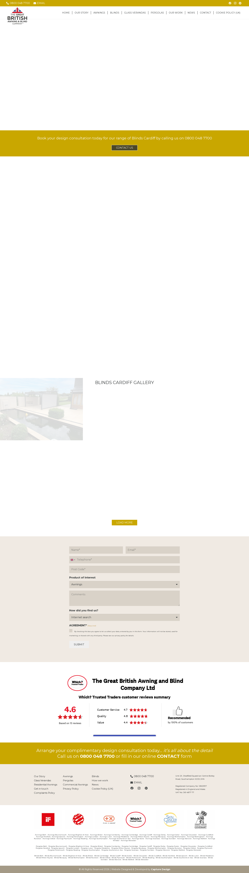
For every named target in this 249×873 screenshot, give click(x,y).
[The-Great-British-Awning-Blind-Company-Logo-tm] (17, 15)
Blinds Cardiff (115, 856)
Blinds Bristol (88, 856)
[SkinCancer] (170, 819)
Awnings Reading (80, 839)
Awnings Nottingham (196, 837)
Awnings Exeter (173, 835)
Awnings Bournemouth (57, 835)
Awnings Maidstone (121, 837)
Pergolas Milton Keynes (120, 848)
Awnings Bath (40, 835)
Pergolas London (72, 848)
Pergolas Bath (41, 846)
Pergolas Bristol (97, 846)
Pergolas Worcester (193, 850)
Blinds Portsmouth (133, 858)
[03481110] (109, 819)
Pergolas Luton (87, 848)
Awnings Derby (159, 835)
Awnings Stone (138, 839)
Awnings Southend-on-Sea (120, 839)
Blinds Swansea (200, 858)
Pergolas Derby (159, 846)
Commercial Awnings (75, 784)
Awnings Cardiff (145, 835)
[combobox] (72, 559)
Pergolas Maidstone (102, 848)
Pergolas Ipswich (58, 848)
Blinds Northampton (76, 858)
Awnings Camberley (112, 835)
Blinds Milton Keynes (44, 858)
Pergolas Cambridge (130, 846)
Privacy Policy (71, 788)
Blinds (95, 776)
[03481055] (79, 819)
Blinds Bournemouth (53, 856)
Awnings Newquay (158, 837)
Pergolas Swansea (131, 850)
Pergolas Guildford (205, 846)
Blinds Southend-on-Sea (183, 858)
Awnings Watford (200, 839)
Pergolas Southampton (90, 850)
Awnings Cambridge (129, 835)
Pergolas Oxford (189, 848)
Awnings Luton (106, 837)
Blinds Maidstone (207, 856)
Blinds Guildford (155, 856)
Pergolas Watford (178, 850)
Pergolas (68, 780)
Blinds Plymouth (118, 858)
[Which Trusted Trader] (140, 820)
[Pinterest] (240, 3)
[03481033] (48, 819)
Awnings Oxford (49, 839)
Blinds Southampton (164, 858)
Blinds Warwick (115, 860)
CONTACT (168, 756)
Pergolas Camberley (112, 846)
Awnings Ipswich (58, 837)
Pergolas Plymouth (204, 848)
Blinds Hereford (169, 856)
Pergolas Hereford (43, 848)
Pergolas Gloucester (188, 846)
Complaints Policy (44, 792)
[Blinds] (207, 411)
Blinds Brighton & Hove (72, 856)
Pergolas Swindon (147, 850)
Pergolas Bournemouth (57, 846)
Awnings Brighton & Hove (78, 835)
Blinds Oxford (105, 858)
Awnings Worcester (128, 840)
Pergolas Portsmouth (56, 850)
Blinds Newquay (60, 858)
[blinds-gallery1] (41, 418)
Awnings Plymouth (64, 839)
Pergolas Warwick (163, 850)
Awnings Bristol (96, 835)
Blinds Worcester (141, 860)
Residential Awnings (45, 784)
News (95, 784)
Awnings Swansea (152, 839)
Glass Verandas (42, 780)
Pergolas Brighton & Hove (79, 846)
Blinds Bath (38, 856)
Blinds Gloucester (140, 856)
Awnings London (91, 837)
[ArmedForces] (201, 819)
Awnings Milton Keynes (140, 837)
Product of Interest (82, 577)
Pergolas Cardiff (145, 846)
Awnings (68, 776)
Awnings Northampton (176, 837)
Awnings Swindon (168, 839)
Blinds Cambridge (101, 856)
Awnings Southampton (98, 839)
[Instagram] (235, 3)
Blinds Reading (148, 858)
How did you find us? (83, 610)
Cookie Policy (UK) (102, 788)
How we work (100, 780)
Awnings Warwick (184, 839)
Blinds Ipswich (181, 856)
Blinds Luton (194, 856)
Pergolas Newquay (138, 848)
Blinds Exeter (127, 856)
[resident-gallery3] (124, 415)
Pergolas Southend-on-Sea (112, 850)
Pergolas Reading (73, 850)
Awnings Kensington (75, 837)
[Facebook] (229, 3)
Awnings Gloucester (189, 835)
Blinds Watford (128, 860)
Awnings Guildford (205, 835)
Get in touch (41, 788)
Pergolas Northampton (157, 848)
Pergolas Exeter (173, 846)
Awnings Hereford (43, 837)
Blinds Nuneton (92, 858)
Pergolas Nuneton (174, 848)
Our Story (39, 776)
